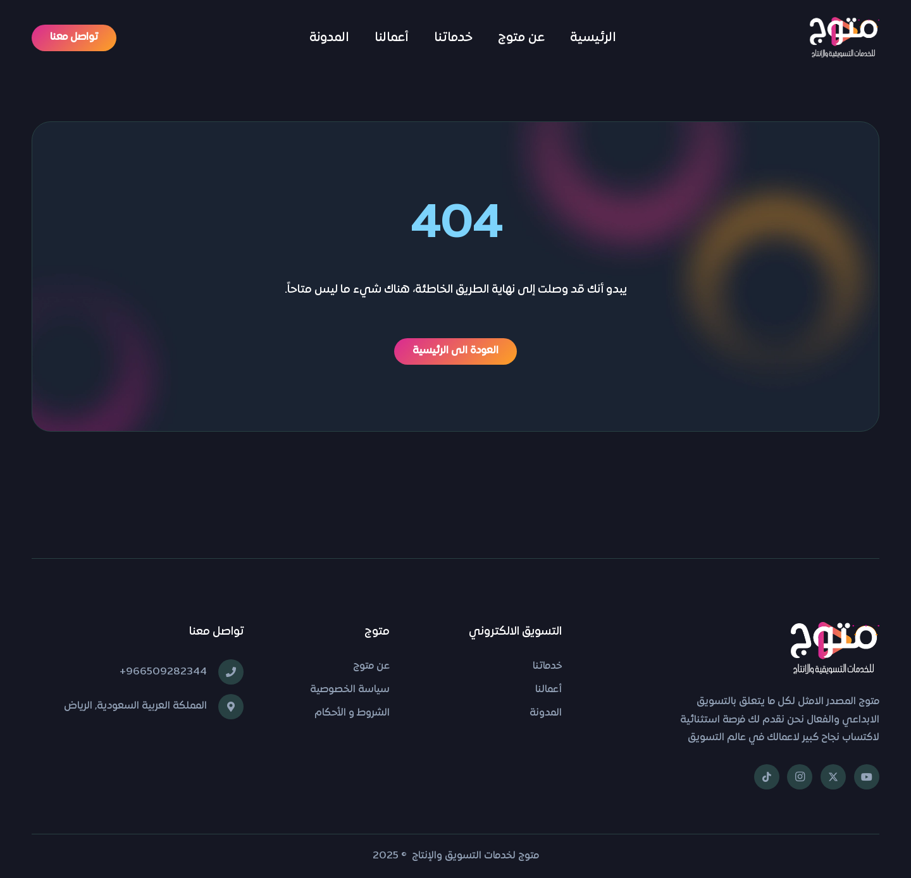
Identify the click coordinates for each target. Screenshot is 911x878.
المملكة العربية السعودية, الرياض (135, 706)
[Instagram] (799, 777)
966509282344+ (163, 672)
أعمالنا (548, 689)
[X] (833, 777)
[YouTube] (866, 777)
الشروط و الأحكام (352, 713)
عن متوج (371, 666)
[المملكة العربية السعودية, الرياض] (225, 706)
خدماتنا (547, 666)
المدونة (546, 713)
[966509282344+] (225, 672)
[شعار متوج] (844, 38)
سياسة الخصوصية (350, 689)
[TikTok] (766, 777)
